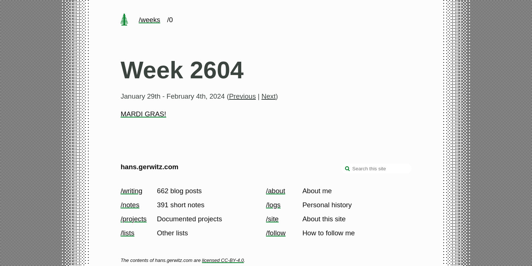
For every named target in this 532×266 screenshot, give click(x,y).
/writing (131, 191)
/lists (127, 233)
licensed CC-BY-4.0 (223, 260)
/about (275, 191)
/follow (276, 233)
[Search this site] (376, 168)
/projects (133, 219)
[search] (347, 169)
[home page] (124, 20)
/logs (273, 205)
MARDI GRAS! (143, 114)
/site (272, 219)
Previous (242, 96)
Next (269, 96)
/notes (129, 205)
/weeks (149, 20)
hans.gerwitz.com (149, 167)
